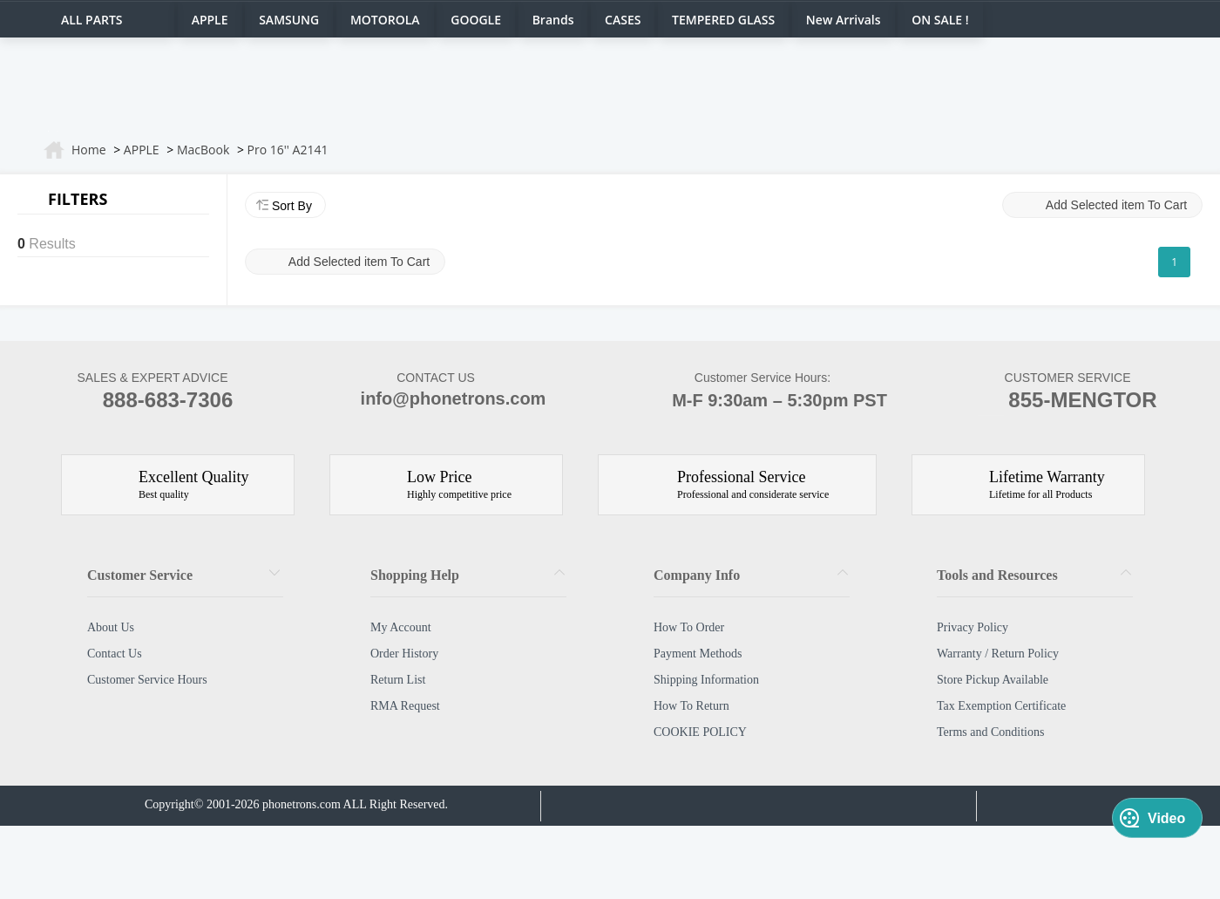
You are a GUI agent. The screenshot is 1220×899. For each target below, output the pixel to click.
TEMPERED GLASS (723, 19)
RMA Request (405, 705)
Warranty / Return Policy (998, 653)
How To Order (689, 627)
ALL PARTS (92, 19)
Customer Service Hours (147, 679)
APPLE (210, 19)
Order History (404, 653)
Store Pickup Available (992, 679)
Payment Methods (698, 653)
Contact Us (114, 653)
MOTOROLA (385, 19)
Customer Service (140, 575)
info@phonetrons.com (436, 400)
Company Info (697, 575)
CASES (622, 19)
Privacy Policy (972, 627)
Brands (553, 19)
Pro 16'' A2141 (288, 149)
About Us (110, 627)
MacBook (203, 149)
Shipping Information (706, 679)
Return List (397, 679)
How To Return (691, 705)
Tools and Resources (997, 575)
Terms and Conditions (990, 732)
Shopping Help (414, 575)
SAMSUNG (289, 19)
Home (88, 149)
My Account (400, 627)
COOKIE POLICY (700, 732)
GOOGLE (476, 19)
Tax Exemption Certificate (1001, 705)
